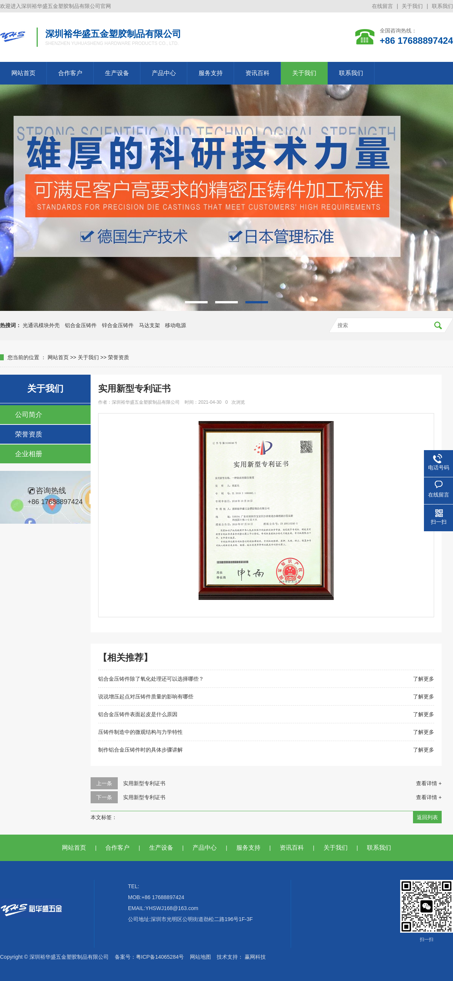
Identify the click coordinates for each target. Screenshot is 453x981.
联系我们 (442, 6)
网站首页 (23, 73)
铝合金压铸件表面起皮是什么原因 (137, 714)
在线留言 (382, 6)
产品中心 (164, 73)
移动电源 (175, 325)
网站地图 (200, 957)
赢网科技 (255, 957)
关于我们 (412, 6)
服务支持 (211, 73)
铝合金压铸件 (81, 325)
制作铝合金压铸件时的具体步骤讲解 (140, 750)
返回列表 (427, 817)
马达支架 (149, 325)
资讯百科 (257, 73)
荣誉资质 (118, 357)
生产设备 (117, 73)
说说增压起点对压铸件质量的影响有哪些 (145, 696)
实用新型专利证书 (144, 783)
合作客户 (70, 73)
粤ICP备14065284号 (160, 957)
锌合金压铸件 (118, 325)
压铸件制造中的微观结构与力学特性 (140, 732)
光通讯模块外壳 (41, 325)
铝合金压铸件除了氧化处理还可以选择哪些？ (151, 679)
